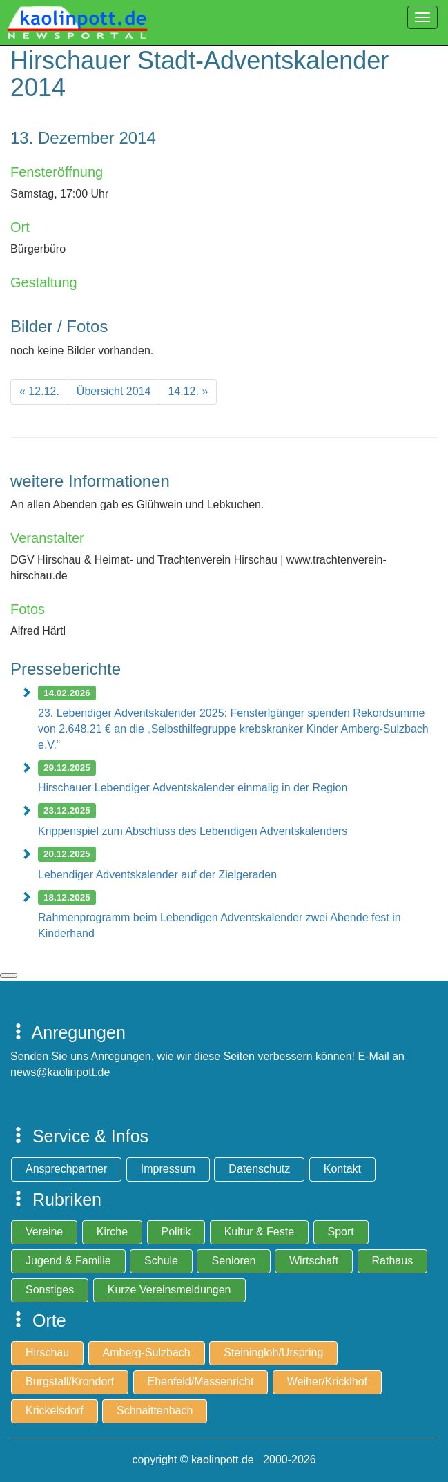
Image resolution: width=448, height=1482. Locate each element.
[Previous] (39, 392)
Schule (161, 1261)
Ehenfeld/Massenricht (201, 1381)
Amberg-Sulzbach (147, 1352)
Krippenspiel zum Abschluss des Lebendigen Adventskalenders (192, 831)
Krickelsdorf (55, 1410)
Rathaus (392, 1261)
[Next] (188, 392)
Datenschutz (259, 1169)
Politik (176, 1232)
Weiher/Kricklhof (327, 1381)
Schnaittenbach (155, 1410)
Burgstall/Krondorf (70, 1381)
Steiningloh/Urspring (273, 1352)
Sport (341, 1232)
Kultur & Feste (259, 1232)
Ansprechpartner (66, 1169)
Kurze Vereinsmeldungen (169, 1290)
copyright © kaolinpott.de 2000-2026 (223, 1459)
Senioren (233, 1261)
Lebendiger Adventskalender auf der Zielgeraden (157, 874)
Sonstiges (50, 1290)
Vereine (44, 1232)
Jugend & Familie (68, 1261)
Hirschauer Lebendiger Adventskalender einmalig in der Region (192, 787)
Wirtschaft (313, 1261)
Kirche (112, 1232)
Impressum (168, 1169)
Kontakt (342, 1169)
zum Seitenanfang (9, 975)
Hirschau (47, 1352)
